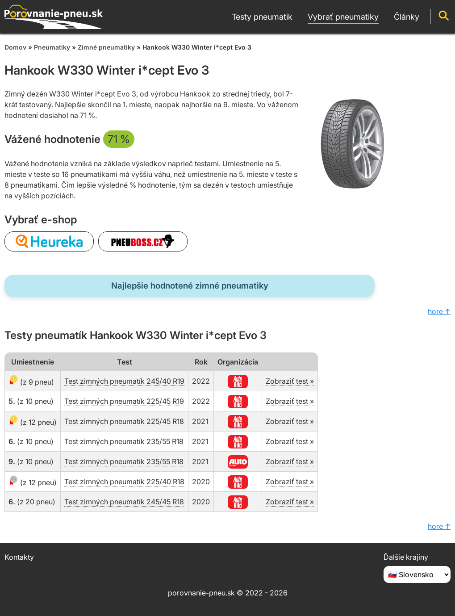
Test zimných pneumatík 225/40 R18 (124, 481)
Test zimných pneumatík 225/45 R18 (124, 421)
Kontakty (19, 557)
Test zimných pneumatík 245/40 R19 (124, 381)
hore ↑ (439, 311)
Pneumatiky (52, 47)
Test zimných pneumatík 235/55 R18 (124, 441)
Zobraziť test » (290, 381)
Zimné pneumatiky (106, 47)
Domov (15, 47)
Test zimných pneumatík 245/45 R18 (124, 501)
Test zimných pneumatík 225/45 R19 (124, 401)
